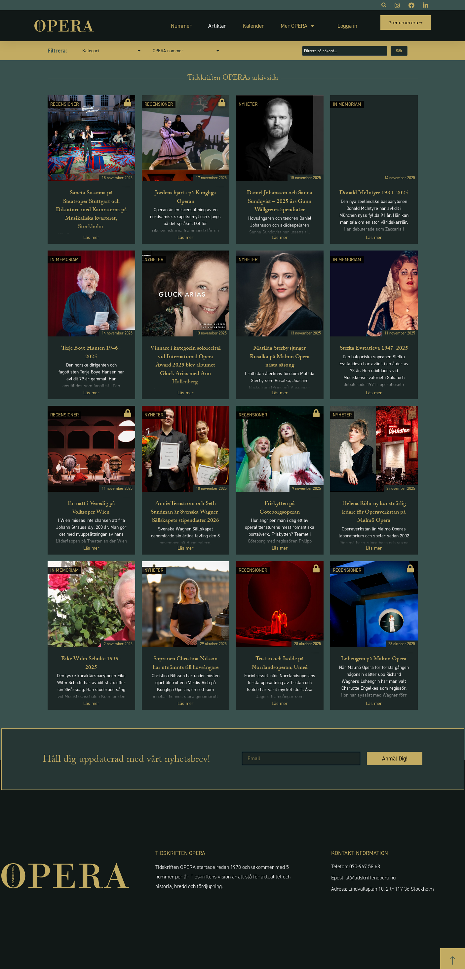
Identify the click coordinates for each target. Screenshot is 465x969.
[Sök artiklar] (344, 45)
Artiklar (202, 22)
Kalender (238, 22)
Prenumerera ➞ (405, 22)
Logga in (332, 22)
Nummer (166, 22)
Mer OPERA (282, 23)
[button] (452, 955)
